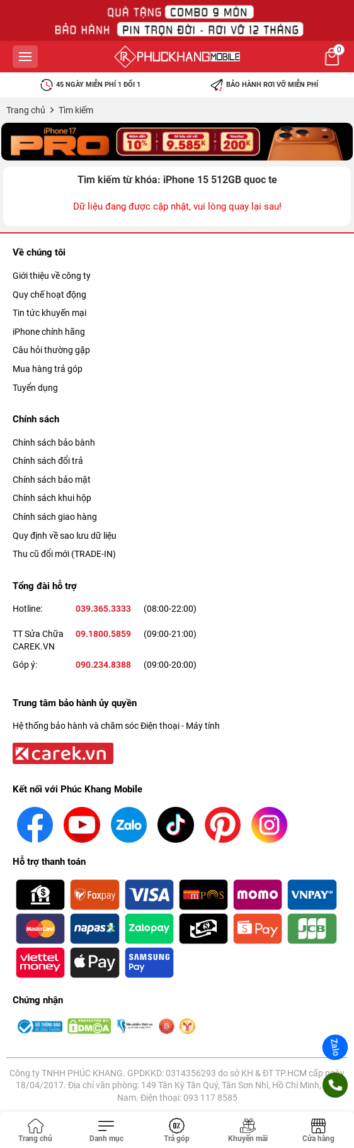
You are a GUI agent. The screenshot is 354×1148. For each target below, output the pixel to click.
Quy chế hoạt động (49, 295)
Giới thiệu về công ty (52, 276)
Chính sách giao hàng (55, 517)
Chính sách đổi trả (48, 461)
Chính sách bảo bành (54, 442)
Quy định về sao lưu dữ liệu (65, 536)
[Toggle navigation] (106, 1131)
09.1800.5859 (103, 634)
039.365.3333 (103, 609)
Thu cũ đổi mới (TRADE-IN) (64, 554)
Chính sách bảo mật (52, 480)
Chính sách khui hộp (52, 498)
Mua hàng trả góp (48, 369)
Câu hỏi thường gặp (51, 350)
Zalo (335, 1047)
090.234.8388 (103, 665)
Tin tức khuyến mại (49, 313)
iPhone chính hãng (49, 332)
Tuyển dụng (35, 388)
